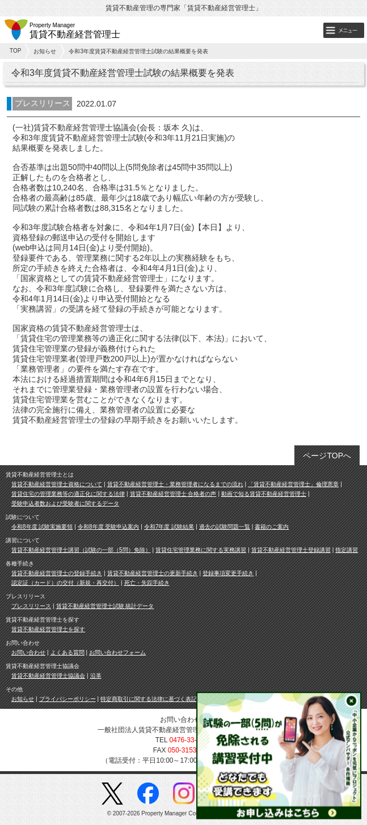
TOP (15, 51)
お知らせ (44, 51)
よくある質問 (67, 652)
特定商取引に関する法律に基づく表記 (148, 699)
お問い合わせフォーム (117, 652)
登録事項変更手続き (228, 573)
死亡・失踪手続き (147, 583)
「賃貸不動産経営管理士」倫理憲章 (293, 484)
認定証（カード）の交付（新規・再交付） (65, 583)
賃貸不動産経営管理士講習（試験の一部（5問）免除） (81, 550)
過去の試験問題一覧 (224, 527)
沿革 (96, 676)
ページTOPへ (327, 455)
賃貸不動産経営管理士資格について (56, 484)
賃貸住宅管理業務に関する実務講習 (200, 550)
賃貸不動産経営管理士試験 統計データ (105, 606)
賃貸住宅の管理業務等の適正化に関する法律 (68, 494)
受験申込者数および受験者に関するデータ (65, 503)
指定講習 (346, 550)
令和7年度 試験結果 (169, 527)
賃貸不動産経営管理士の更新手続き (152, 573)
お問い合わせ (28, 652)
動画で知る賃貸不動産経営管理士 (263, 494)
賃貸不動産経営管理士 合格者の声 (173, 494)
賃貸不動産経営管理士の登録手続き (56, 573)
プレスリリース (31, 606)
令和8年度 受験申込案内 (108, 527)
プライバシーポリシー (67, 699)
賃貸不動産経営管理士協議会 (48, 676)
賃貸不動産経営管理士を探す (48, 629)
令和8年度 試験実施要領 (42, 527)
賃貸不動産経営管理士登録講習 (291, 550)
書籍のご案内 (272, 527)
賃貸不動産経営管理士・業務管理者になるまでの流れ (175, 484)
